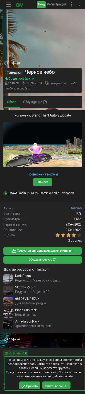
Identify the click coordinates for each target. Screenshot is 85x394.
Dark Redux (23, 276)
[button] (8, 4)
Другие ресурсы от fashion (26, 269)
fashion (13, 83)
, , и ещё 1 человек (41, 193)
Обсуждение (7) (35, 102)
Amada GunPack (27, 321)
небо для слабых (18, 88)
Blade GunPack (26, 310)
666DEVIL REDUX (27, 298)
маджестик (59, 83)
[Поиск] (78, 4)
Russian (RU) (16, 353)
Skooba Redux (25, 287)
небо (74, 83)
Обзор (11, 102)
